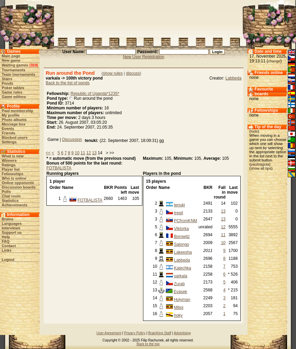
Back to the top (148, 344)
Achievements (15, 205)
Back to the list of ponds (67, 83)
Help (6, 237)
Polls (6, 192)
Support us (12, 232)
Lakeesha (183, 252)
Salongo (181, 244)
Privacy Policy (134, 333)
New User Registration (143, 57)
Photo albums (14, 120)
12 (88, 153)
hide (254, 131)
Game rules (12, 92)
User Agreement (108, 333)
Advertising (182, 333)
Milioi (178, 307)
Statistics (10, 200)
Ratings (8, 165)
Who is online (14, 178)
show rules (112, 73)
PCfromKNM (185, 220)
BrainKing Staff (159, 333)
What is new (13, 156)
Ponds (7, 83)
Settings (9, 142)
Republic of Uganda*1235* (94, 93)
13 (94, 153)
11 (82, 153)
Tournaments (13, 70)
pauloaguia (260, 164)
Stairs (7, 79)
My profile (11, 115)
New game (11, 60)
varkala (180, 276)
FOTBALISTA (58, 168)
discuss (133, 73)
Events (8, 129)
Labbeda (234, 78)
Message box (13, 124)
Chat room (11, 196)
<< (48, 153)
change (274, 61)
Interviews (11, 228)
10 (77, 153)
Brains (7, 219)
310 (34, 65)
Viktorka (181, 228)
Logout (8, 259)
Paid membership (17, 111)
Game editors (14, 97)
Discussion (72, 139)
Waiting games (15, 65)
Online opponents (18, 183)
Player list (11, 169)
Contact (9, 246)
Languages (12, 223)
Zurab (179, 283)
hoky (178, 315)
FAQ (6, 241)
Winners (9, 160)
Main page (11, 56)
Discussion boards (18, 187)
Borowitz (182, 236)
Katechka (182, 268)
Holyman (182, 299)
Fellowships (12, 174)
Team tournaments (18, 74)
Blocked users (15, 137)
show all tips (261, 168)
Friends (8, 133)
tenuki (179, 205)
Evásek (180, 291)
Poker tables (13, 88)
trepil (178, 212)
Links (7, 250)
